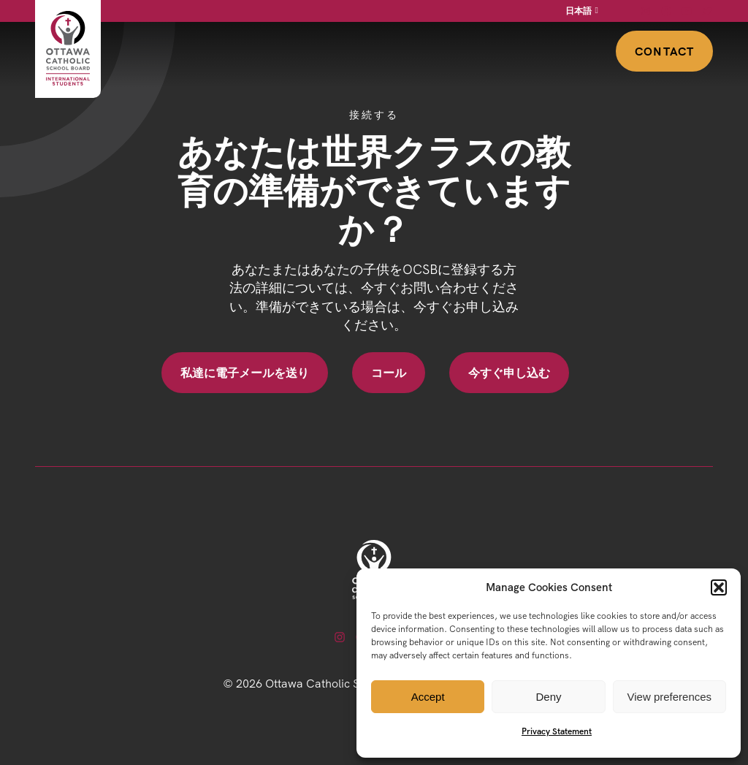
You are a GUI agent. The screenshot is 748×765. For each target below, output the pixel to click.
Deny (548, 696)
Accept (428, 696)
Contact (664, 51)
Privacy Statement (557, 731)
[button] (718, 587)
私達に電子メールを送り (244, 372)
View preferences (669, 696)
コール (388, 372)
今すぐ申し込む (509, 372)
